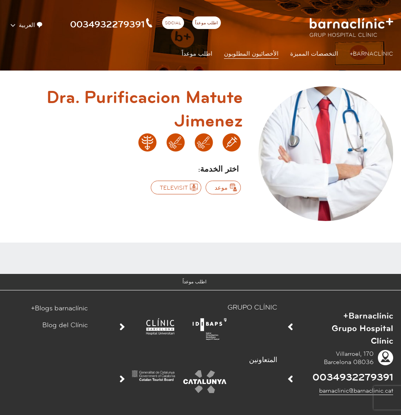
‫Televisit (174, 188)
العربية (30, 25)
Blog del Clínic (65, 325)
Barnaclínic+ (371, 54)
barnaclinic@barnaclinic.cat (356, 391)
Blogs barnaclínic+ (59, 308)
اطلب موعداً (206, 23)
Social (173, 23)
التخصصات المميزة (314, 54)
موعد (221, 188)
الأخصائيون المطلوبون (251, 54)
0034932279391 (112, 24)
